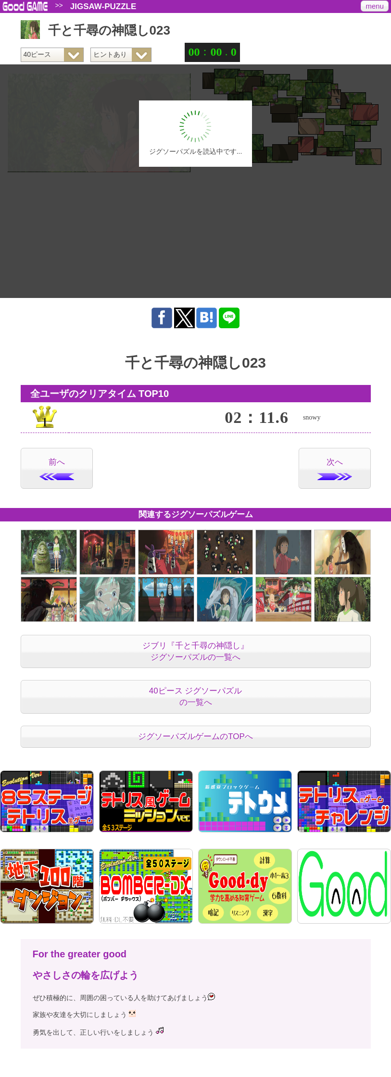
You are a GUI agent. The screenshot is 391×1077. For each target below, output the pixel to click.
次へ (334, 469)
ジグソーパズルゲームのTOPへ (195, 736)
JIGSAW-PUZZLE (103, 6)
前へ (56, 469)
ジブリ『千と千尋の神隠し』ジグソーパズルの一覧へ (195, 651)
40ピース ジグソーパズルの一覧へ (195, 696)
